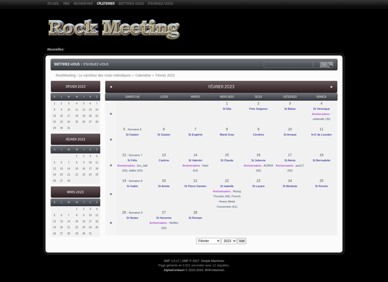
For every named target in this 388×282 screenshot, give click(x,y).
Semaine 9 (136, 212)
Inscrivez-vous (96, 64)
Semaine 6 (135, 129)
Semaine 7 (136, 155)
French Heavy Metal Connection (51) (229, 201)
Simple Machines (212, 261)
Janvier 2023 (75, 86)
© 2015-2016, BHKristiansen (194, 270)
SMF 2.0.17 (172, 261)
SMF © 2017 (190, 261)
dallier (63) (136, 170)
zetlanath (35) (321, 118)
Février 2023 (75, 139)
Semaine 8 (136, 180)
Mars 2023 (75, 192)
